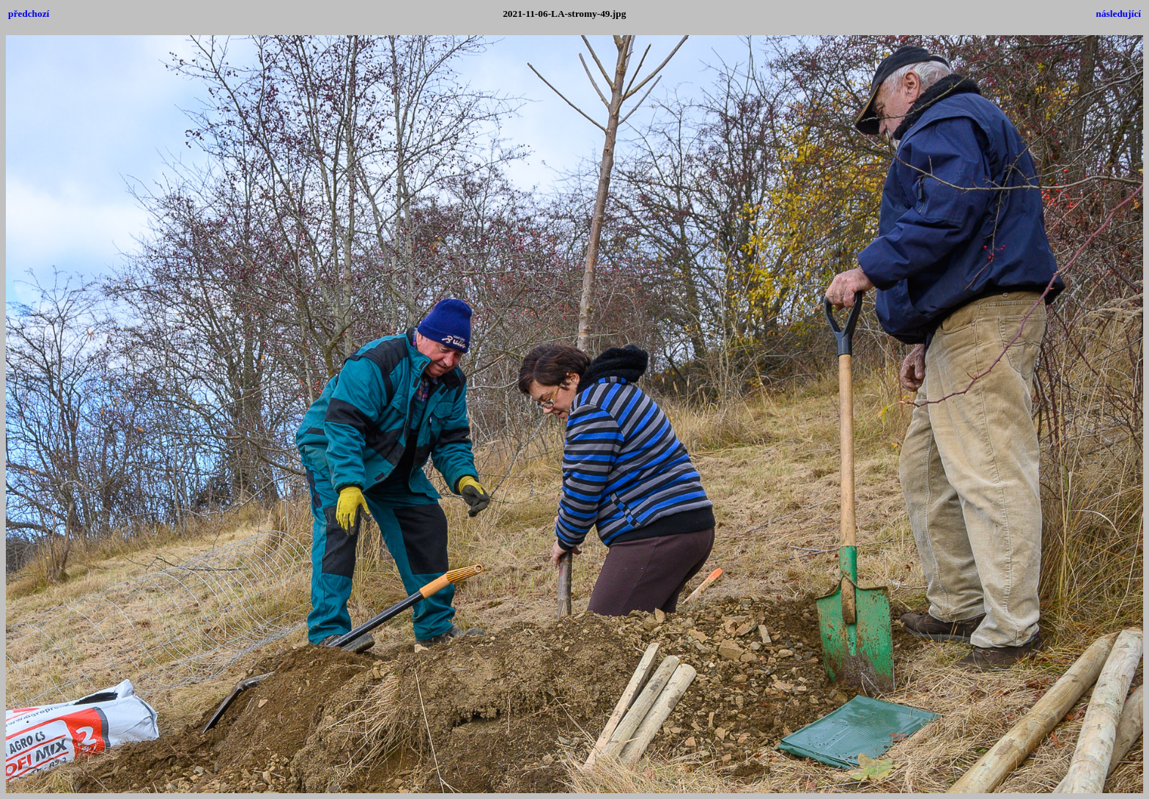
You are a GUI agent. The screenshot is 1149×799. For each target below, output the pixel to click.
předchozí (28, 13)
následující (1118, 13)
